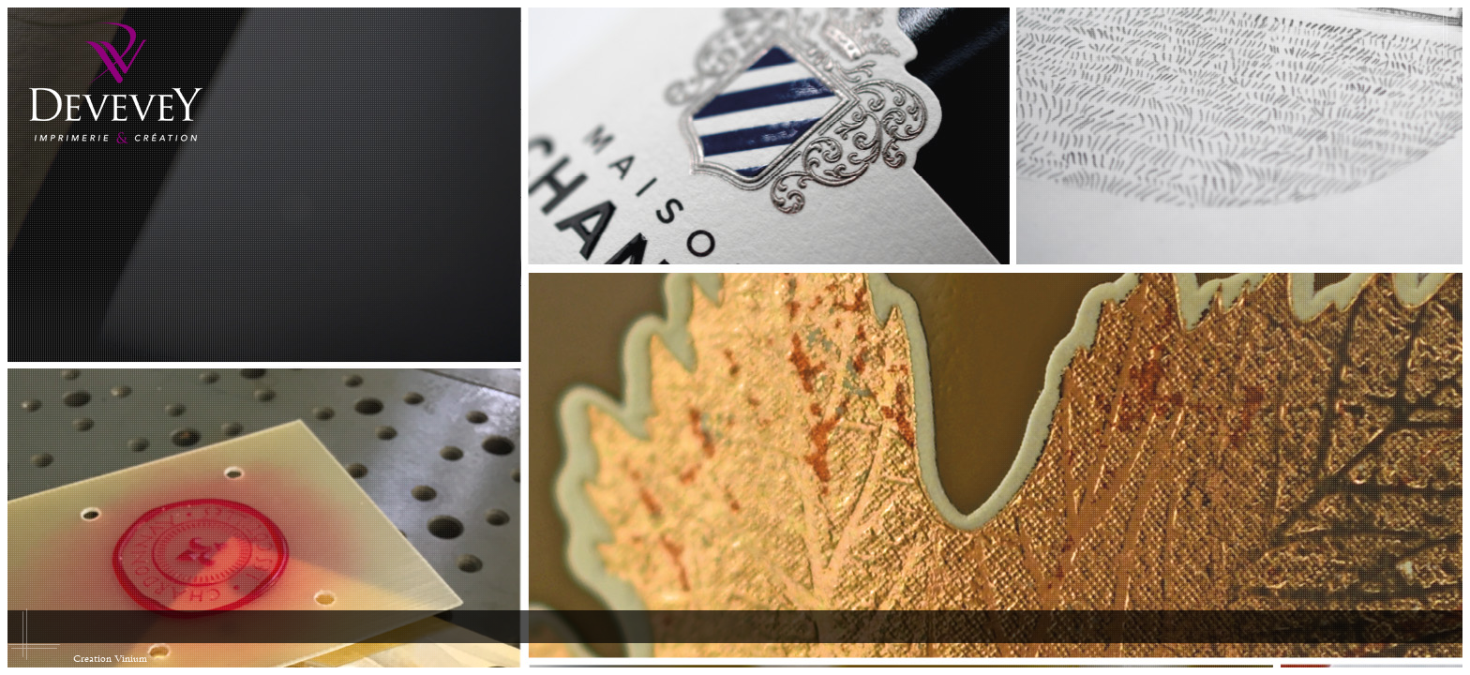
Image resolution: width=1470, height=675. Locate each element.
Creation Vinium (110, 659)
